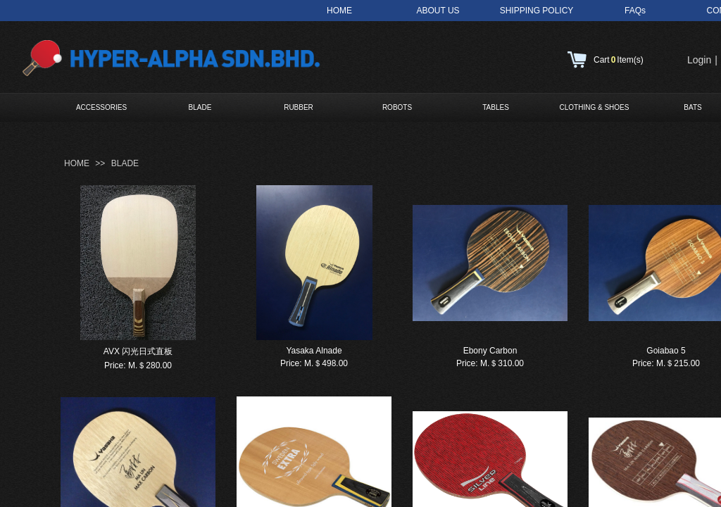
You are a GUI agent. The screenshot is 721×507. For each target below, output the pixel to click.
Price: (115, 365)
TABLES (495, 107)
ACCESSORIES (101, 107)
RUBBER (298, 107)
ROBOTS (397, 107)
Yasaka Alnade (313, 351)
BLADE (200, 107)
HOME (76, 163)
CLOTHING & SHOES (594, 107)
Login (699, 59)
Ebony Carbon (490, 351)
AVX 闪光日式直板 (138, 351)
